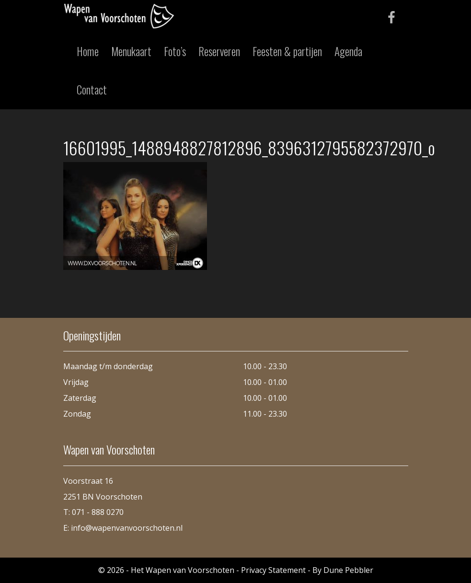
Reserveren (219, 51)
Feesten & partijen (287, 51)
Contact (92, 90)
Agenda (348, 51)
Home (88, 51)
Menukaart (131, 51)
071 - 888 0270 (98, 512)
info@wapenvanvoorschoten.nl (127, 528)
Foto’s (175, 51)
